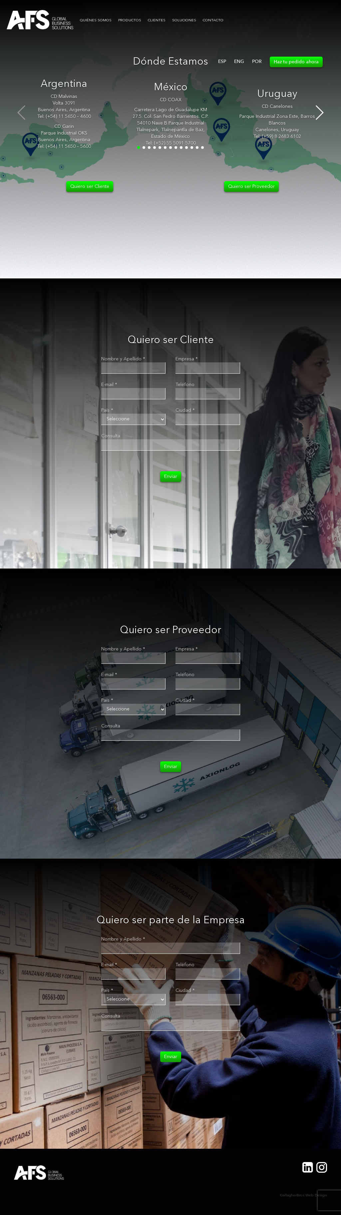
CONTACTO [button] (213, 20)
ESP (222, 61)
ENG (239, 61)
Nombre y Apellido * (123, 359)
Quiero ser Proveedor (251, 186)
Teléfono (184, 384)
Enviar (170, 476)
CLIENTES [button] (157, 20)
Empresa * (186, 359)
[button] (319, 112)
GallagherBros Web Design (303, 1195)
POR (257, 61)
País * (107, 410)
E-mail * (109, 384)
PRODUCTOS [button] (129, 20)
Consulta (110, 436)
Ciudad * (185, 410)
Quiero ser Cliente (89, 186)
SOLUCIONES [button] (184, 20)
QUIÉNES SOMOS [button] (96, 20)
